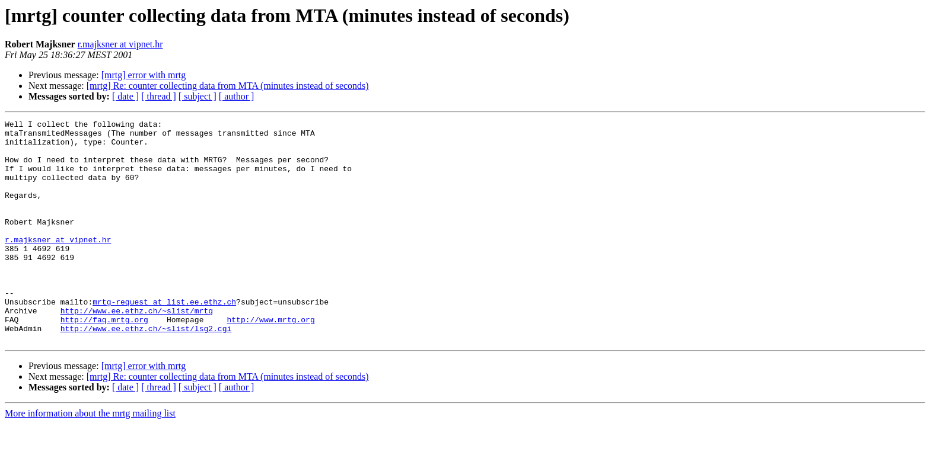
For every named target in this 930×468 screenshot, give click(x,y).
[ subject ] (197, 96)
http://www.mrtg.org (270, 360)
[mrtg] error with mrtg (143, 75)
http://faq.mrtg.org (104, 360)
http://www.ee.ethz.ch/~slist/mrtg (136, 349)
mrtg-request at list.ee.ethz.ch (164, 339)
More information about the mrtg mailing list (90, 458)
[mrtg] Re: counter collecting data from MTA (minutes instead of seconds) (228, 86)
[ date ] (125, 96)
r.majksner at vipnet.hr (120, 44)
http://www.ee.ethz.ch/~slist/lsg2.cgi (146, 371)
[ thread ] (158, 96)
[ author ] (236, 96)
